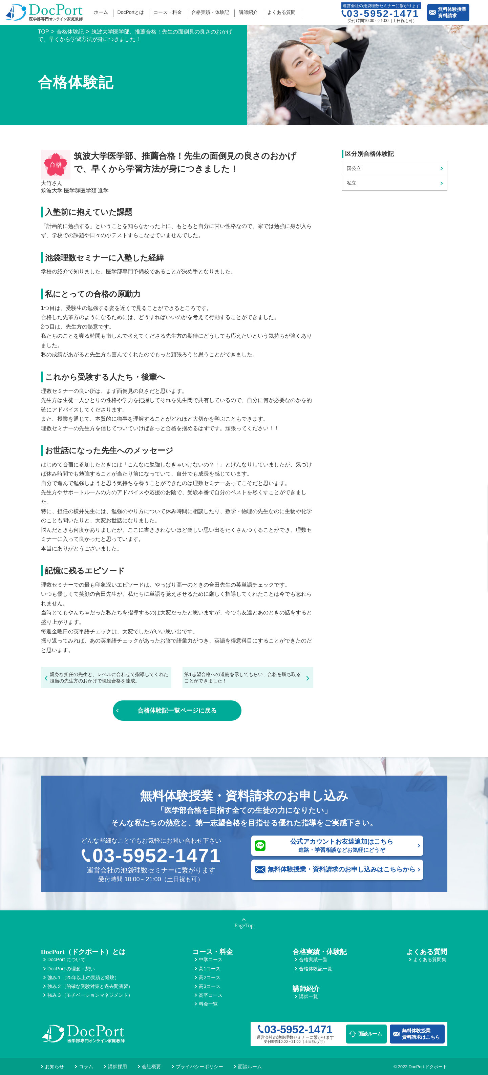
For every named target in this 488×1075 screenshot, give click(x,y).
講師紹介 (248, 12)
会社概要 (151, 1066)
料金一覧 (208, 1004)
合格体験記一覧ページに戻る (177, 710)
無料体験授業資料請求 (452, 12)
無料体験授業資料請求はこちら (421, 1034)
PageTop (243, 926)
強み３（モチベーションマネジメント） (90, 995)
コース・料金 (167, 12)
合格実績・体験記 (210, 12)
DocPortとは (131, 12)
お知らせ (54, 1066)
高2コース (209, 977)
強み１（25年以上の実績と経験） (83, 977)
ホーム (101, 12)
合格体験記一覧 (315, 968)
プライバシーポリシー (199, 1066)
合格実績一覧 (313, 959)
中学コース (210, 959)
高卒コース (210, 995)
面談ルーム (370, 1033)
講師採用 (117, 1066)
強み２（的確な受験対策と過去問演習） (90, 986)
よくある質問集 (429, 959)
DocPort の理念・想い (71, 968)
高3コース (209, 986)
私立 (351, 183)
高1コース (209, 968)
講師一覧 (308, 996)
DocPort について (66, 959)
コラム (86, 1066)
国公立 (354, 168)
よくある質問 (281, 12)
